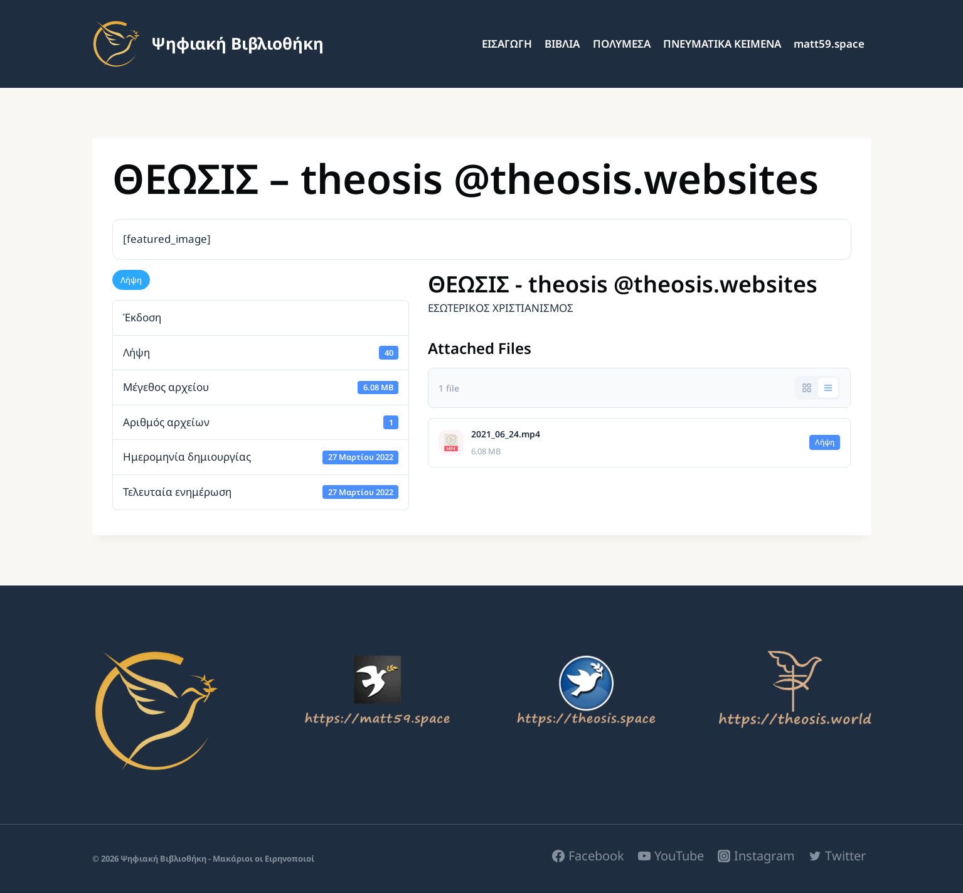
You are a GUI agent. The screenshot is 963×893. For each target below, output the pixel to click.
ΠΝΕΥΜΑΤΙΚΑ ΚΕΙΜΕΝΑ (722, 43)
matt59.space (829, 43)
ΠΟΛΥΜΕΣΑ (622, 43)
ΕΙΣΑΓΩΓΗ (507, 43)
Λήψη (131, 280)
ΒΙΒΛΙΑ (562, 43)
